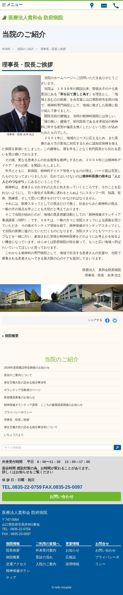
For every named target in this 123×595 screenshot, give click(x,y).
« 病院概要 (10, 336)
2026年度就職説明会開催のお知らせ (27, 367)
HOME (6, 49)
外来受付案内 (46, 550)
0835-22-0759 (27, 487)
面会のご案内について (18, 375)
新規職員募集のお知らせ (19, 397)
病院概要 (13, 557)
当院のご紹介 (25, 49)
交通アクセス (16, 564)
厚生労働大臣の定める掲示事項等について (30, 427)
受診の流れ (44, 557)
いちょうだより (14, 434)
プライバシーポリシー (18, 412)
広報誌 (71, 557)
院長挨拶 (13, 550)
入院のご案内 (46, 564)
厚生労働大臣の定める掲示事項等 (25, 382)
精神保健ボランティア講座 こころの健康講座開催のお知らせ (43, 404)
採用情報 (72, 564)
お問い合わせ (62, 496)
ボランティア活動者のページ (22, 390)
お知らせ (72, 550)
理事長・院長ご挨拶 (53, 49)
